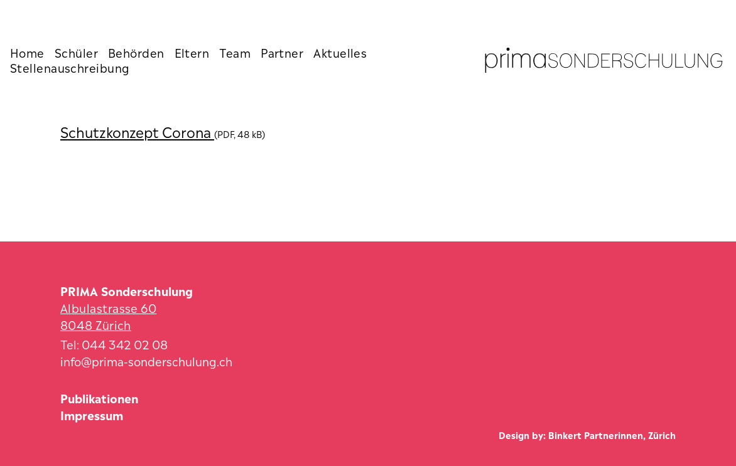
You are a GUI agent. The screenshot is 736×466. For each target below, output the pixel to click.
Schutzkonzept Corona (137, 130)
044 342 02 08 (125, 343)
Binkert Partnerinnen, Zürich (612, 434)
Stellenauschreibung (70, 67)
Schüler (76, 52)
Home (27, 52)
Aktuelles (340, 52)
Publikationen (99, 397)
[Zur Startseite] (604, 60)
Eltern (192, 52)
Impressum (91, 414)
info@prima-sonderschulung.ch (146, 360)
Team (235, 52)
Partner (282, 52)
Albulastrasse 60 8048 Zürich (108, 315)
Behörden (136, 52)
